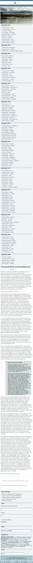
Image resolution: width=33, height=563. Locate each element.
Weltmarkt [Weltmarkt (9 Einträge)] (23, 546)
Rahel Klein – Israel (6, 62)
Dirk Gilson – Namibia (7, 220)
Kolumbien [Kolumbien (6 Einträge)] (21, 541)
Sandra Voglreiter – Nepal (8, 262)
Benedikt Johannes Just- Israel (9, 135)
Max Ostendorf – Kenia (7, 64)
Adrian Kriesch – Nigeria (7, 192)
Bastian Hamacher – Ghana (8, 193)
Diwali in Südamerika (6, 500)
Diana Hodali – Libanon (7, 198)
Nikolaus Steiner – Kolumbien (8, 208)
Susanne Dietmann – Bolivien (8, 212)
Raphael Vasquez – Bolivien (8, 41)
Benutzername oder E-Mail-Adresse (9, 506)
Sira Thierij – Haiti (6, 65)
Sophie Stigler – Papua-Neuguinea (10, 119)
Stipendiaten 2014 (16, 473)
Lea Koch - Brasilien (6, 473)
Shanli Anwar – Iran (6, 104)
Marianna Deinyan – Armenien (9, 110)
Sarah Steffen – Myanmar (8, 162)
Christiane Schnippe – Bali (8, 80)
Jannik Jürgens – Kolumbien (8, 32)
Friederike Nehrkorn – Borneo (8, 202)
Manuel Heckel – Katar (7, 179)
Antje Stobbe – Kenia (6, 170)
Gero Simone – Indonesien (8, 117)
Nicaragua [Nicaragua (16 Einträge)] (10, 545)
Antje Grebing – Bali (6, 74)
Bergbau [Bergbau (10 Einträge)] (23, 537)
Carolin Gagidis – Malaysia (8, 130)
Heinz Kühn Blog (19, 9)
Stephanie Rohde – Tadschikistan (9, 115)
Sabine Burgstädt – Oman (8, 232)
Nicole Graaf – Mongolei (7, 230)
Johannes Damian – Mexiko (8, 145)
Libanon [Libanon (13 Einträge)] (26, 542)
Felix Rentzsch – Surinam (8, 173)
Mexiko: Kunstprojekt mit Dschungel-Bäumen (12, 494)
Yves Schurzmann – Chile (8, 252)
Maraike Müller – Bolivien (7, 155)
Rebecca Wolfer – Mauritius (8, 42)
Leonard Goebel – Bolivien (8, 150)
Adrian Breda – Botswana (7, 56)
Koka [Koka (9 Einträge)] (17, 541)
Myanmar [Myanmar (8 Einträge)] (3, 545)
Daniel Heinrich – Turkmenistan (9, 89)
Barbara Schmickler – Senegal (9, 95)
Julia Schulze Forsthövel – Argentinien (10, 160)
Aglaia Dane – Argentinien (8, 109)
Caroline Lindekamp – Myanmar (9, 137)
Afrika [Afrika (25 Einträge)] (4, 537)
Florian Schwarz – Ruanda (8, 200)
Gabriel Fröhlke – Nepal (7, 203)
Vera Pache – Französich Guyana (9, 187)
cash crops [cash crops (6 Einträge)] (16, 538)
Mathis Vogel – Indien (7, 165)
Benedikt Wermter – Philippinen (9, 99)
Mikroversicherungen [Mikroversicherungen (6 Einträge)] (21, 544)
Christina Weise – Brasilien (8, 97)
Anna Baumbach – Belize (7, 237)
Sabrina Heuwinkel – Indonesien (9, 134)
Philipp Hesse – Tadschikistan (8, 112)
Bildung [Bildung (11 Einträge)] (28, 537)
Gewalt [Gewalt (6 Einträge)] (9, 540)
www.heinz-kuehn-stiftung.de (16, 557)
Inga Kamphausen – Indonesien (9, 34)
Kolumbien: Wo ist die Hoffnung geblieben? (11, 497)
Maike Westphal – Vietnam (8, 120)
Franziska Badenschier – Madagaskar (10, 222)
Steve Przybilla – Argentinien (8, 210)
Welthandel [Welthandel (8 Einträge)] (17, 546)
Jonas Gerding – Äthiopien (8, 132)
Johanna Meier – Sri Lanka (8, 79)
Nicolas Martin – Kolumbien (8, 154)
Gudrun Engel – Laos (6, 247)
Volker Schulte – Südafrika (8, 263)
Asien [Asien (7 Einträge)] (15, 537)
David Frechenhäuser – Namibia (9, 242)
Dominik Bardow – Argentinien (9, 243)
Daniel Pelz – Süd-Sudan (7, 218)
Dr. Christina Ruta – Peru (7, 139)
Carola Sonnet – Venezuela (8, 238)
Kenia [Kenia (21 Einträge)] (3, 541)
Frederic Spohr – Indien (7, 223)
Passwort (3, 512)
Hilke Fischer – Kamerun (7, 129)
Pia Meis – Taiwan (6, 92)
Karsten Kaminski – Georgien (8, 114)
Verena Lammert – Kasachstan (9, 77)
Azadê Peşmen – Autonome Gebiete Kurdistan (12, 50)
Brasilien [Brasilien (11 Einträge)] (11, 538)
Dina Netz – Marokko (6, 257)
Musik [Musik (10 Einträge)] (27, 544)
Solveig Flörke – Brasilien (7, 183)
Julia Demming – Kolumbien (8, 72)
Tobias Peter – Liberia (7, 185)
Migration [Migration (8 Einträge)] (14, 544)
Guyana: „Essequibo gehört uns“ (9, 499)
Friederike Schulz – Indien (8, 245)
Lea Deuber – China (6, 147)
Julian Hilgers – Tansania (7, 59)
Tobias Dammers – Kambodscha (9, 87)
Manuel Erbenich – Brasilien (8, 205)
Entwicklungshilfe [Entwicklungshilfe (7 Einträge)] (26, 538)
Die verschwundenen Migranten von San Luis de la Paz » (14, 485)
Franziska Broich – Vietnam (8, 70)
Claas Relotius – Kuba (7, 195)
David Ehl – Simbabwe (7, 57)
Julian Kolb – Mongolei (7, 90)
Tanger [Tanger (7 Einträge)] (30, 545)
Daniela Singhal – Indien (7, 197)
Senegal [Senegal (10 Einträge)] (26, 545)
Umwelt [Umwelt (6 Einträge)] (8, 546)
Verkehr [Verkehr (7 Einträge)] (12, 546)
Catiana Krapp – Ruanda (7, 75)
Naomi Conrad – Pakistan (8, 144)
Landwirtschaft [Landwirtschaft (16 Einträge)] (12, 542)
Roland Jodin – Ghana (7, 60)
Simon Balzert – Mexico (7, 182)
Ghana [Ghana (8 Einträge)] (12, 540)
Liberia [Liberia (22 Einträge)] (4, 544)
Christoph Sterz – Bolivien (8, 164)
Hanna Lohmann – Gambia (8, 49)
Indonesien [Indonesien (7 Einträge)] (21, 540)
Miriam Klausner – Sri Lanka (8, 207)
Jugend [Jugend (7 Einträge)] (25, 540)
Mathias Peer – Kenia (7, 227)
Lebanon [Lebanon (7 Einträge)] (21, 542)
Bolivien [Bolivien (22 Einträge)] (4, 538)
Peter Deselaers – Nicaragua (8, 260)
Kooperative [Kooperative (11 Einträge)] (27, 541)
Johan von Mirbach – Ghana (8, 258)
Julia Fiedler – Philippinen (8, 127)
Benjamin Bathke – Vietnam (8, 85)
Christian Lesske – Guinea (8, 172)
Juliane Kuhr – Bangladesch (8, 225)
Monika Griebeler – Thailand (8, 228)
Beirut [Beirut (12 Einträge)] (19, 537)
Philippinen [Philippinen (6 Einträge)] (16, 545)
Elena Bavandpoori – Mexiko (8, 29)
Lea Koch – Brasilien (6, 152)
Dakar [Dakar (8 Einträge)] (20, 538)
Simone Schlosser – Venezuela (9, 159)
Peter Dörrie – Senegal (7, 149)
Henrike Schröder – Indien (8, 39)
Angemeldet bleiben (6, 519)
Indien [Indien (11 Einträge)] (16, 540)
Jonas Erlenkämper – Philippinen (9, 125)
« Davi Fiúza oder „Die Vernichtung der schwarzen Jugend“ (15, 480)
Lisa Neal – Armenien (7, 37)
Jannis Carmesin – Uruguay (8, 105)
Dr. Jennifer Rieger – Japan (8, 94)
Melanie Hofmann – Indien (8, 248)
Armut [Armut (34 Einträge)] (10, 536)
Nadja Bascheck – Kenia (7, 27)
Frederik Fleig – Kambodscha (8, 47)
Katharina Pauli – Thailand (8, 177)
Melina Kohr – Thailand (7, 36)
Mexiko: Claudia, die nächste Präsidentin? (11, 495)
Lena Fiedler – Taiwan (7, 31)
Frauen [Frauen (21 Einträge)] (4, 540)
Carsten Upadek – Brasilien (8, 217)
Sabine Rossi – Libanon (7, 180)
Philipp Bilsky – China (7, 250)
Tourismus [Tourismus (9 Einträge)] (4, 546)
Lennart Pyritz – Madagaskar (8, 157)
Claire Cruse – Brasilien (7, 107)
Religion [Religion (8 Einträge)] (21, 545)
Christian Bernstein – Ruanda (8, 240)
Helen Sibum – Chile (6, 175)
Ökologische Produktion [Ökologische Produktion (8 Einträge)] (7, 547)
